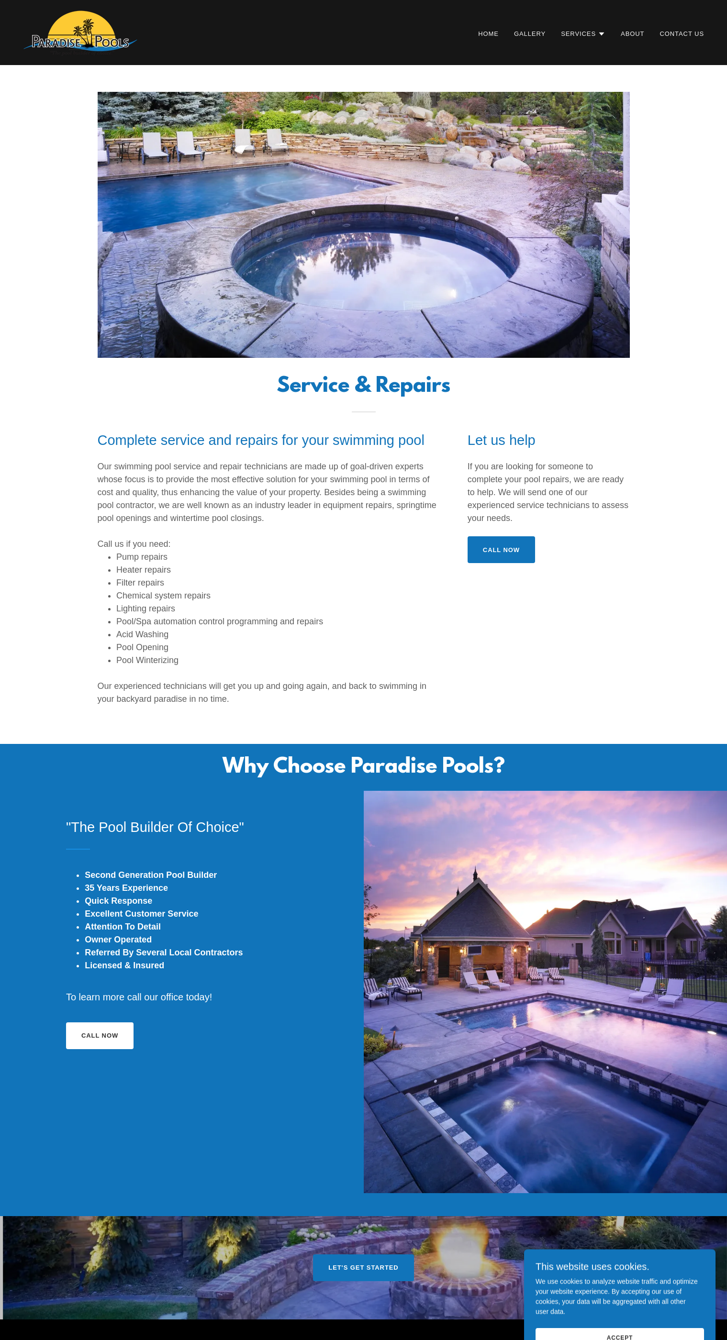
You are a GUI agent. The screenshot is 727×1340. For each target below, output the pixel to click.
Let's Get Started (363, 1267)
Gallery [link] (530, 33)
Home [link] (488, 33)
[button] (583, 34)
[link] (80, 32)
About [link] (632, 33)
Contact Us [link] (682, 33)
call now (501, 550)
